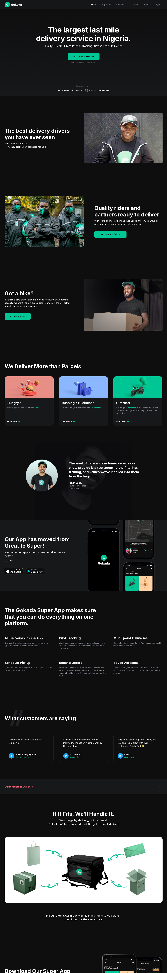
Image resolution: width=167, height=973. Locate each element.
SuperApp (106, 4)
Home (93, 4)
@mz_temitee (130, 757)
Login (157, 4)
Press (135, 4)
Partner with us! (17, 316)
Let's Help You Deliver (83, 56)
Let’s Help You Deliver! (110, 234)
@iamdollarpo (76, 757)
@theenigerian (22, 757)
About (146, 4)
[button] (122, 4)
